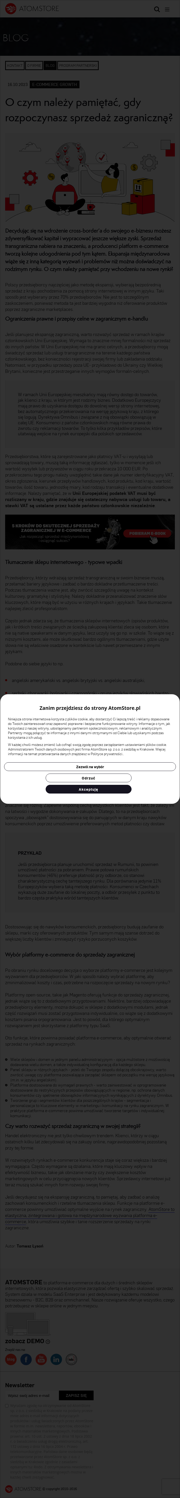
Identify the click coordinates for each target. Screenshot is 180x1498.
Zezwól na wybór (90, 766)
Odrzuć (88, 778)
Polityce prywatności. (107, 754)
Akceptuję (88, 789)
